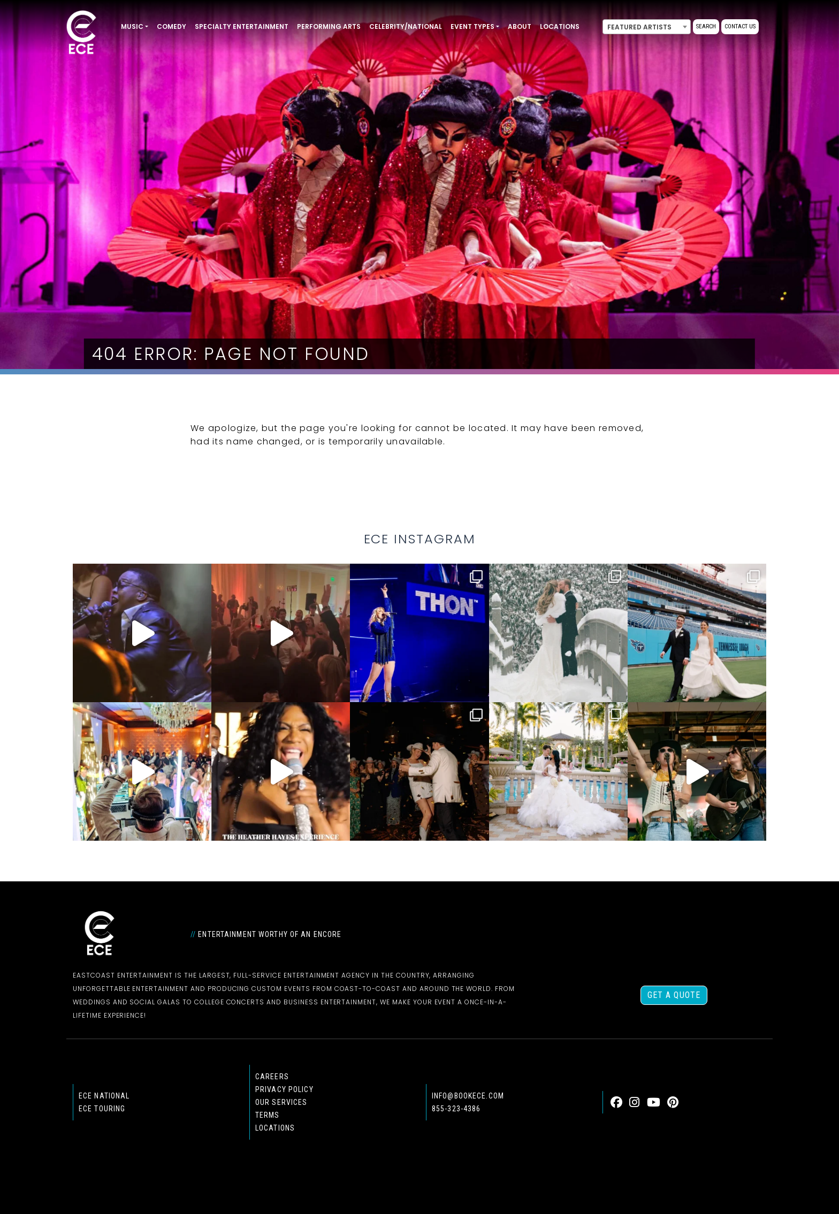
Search (706, 26)
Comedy (171, 26)
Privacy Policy (284, 1089)
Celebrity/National (405, 26)
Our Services (281, 1102)
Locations (559, 26)
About (519, 26)
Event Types (472, 26)
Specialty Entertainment (241, 26)
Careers (272, 1076)
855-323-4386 (456, 1108)
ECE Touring (102, 1108)
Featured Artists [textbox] (639, 27)
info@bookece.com (468, 1096)
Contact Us (740, 26)
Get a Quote (673, 995)
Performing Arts (329, 26)
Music (132, 26)
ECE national (104, 1096)
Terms (267, 1115)
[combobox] (646, 26)
